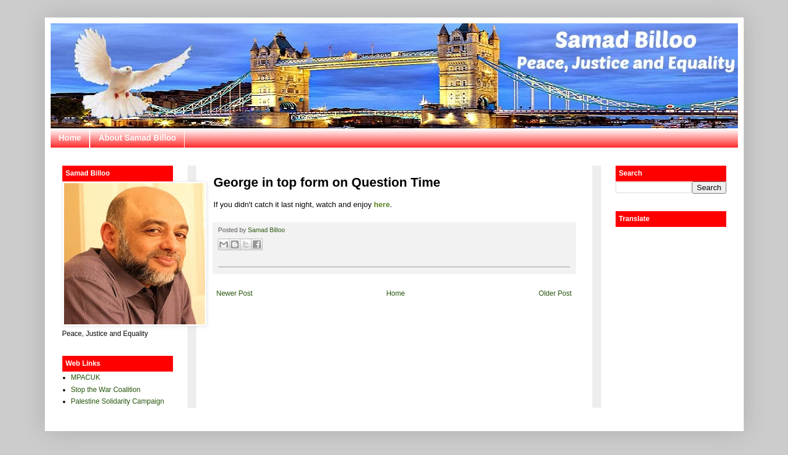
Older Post (555, 293)
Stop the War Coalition (106, 390)
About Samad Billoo (137, 137)
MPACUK (85, 377)
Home (70, 137)
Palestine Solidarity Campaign (117, 401)
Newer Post (235, 293)
